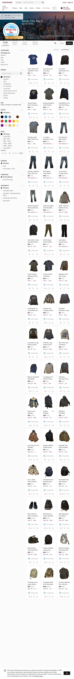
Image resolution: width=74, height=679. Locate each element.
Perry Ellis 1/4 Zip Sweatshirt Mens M (33, 241)
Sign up (70, 2)
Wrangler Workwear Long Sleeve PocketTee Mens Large (64, 309)
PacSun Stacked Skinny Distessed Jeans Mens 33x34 (33, 207)
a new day (5, 88)
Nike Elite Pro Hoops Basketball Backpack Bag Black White (48, 515)
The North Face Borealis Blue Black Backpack (48, 481)
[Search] (32, 2)
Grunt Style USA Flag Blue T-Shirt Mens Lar (33, 70)
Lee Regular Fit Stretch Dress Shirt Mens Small (48, 378)
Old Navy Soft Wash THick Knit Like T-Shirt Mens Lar (33, 138)
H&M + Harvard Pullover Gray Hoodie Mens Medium (64, 207)
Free (3, 166)
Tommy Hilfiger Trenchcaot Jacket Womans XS (46, 412)
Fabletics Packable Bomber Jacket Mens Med (63, 412)
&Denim (5, 79)
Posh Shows (46, 8)
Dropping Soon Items (9, 198)
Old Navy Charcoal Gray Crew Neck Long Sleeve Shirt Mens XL (64, 378)
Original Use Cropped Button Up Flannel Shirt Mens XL (48, 309)
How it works (54, 8)
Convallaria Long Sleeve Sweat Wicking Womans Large (33, 344)
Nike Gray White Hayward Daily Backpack (64, 549)
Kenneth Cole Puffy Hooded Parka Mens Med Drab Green (64, 446)
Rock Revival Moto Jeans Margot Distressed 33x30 (64, 138)
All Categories (5, 53)
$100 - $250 (6, 143)
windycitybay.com (29, 34)
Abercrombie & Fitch (9, 91)
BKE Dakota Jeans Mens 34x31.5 (47, 172)
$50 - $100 (6, 141)
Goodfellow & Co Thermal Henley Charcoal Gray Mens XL (64, 104)
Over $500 (6, 148)
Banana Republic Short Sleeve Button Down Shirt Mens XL (48, 104)
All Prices (5, 134)
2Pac (4, 81)
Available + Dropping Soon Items (10, 194)
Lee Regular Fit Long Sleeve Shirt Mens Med (33, 309)
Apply (21, 153)
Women (14, 8)
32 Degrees (6, 84)
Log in (65, 2)
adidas (4, 98)
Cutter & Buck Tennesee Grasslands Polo (48, 275)
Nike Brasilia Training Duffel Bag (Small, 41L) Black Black (33, 549)
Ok (67, 673)
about (62, 43)
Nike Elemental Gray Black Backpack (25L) (64, 515)
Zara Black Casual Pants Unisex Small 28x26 (63, 241)
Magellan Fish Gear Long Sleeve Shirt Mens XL (63, 275)
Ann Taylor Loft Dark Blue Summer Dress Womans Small (48, 70)
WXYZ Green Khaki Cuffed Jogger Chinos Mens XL (47, 241)
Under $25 (5, 136)
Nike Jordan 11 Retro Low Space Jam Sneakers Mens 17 (33, 515)
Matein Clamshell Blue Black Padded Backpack (33, 378)
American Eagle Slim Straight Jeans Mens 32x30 (48, 207)
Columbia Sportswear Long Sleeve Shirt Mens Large (64, 70)
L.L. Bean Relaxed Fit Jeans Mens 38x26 (49, 138)
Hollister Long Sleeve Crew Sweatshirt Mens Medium (48, 344)
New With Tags (7, 180)
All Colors (5, 112)
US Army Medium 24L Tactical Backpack (64, 583)
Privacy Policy (38, 676)
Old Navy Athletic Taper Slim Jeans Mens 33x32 (33, 172)
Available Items (7, 190)
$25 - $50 (5, 139)
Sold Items (5, 201)
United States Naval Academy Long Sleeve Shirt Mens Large (33, 104)
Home (32, 8)
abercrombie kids (8, 93)
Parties (38, 8)
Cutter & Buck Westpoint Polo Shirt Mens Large (33, 275)
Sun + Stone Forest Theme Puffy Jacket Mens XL (32, 481)
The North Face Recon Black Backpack (64, 481)
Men (20, 8)
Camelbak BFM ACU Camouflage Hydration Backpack (48, 583)
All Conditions (7, 177)
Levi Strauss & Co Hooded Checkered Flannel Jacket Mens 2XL (33, 446)
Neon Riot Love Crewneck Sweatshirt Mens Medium (64, 344)
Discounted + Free (8, 169)
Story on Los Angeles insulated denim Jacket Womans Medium (33, 412)
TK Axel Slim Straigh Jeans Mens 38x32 (63, 172)
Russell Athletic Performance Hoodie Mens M (48, 446)
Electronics (4, 64)
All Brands (5, 77)
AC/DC (4, 95)
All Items (5, 163)
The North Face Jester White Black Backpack (33, 583)
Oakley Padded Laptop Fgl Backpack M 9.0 (48, 549)
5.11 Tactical (6, 86)
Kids (26, 8)
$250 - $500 (6, 146)
